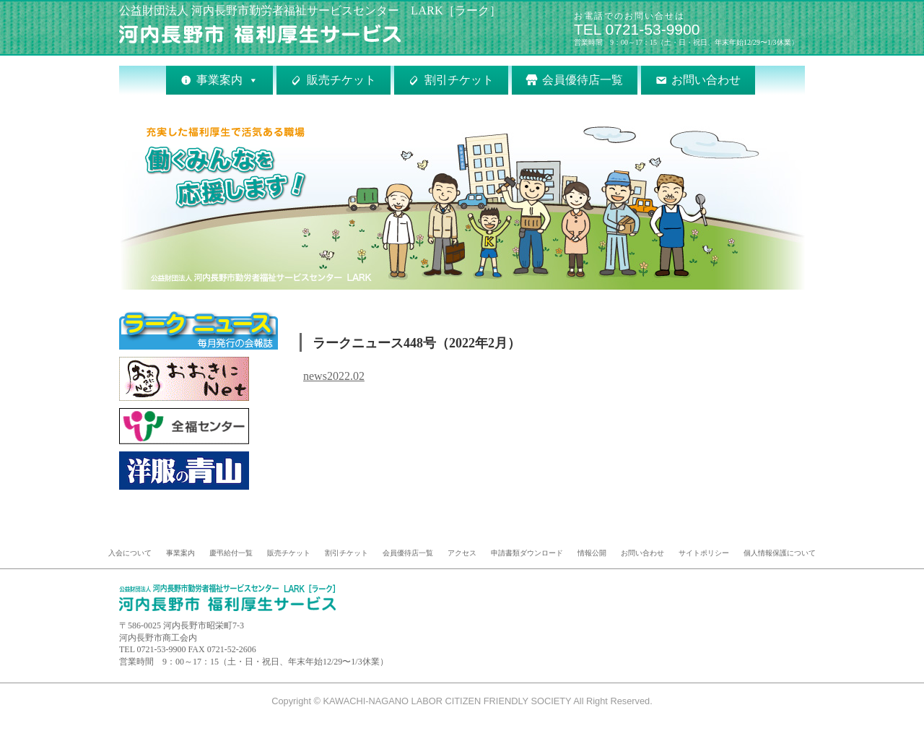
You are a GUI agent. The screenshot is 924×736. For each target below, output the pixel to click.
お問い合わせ (706, 80)
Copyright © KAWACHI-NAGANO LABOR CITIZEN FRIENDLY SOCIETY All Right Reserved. (462, 701)
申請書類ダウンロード (527, 553)
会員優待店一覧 (582, 80)
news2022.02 (334, 376)
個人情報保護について (780, 553)
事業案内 (219, 80)
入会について (130, 553)
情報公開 (592, 553)
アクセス (462, 553)
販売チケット (341, 80)
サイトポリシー (704, 553)
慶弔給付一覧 (231, 553)
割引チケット (459, 80)
